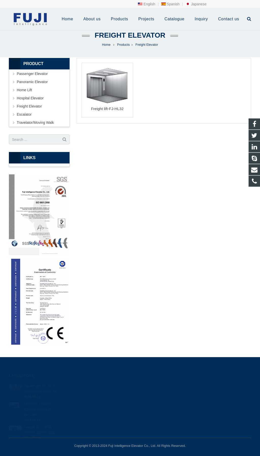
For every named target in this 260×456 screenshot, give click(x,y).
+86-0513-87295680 (154, 392)
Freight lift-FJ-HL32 (107, 109)
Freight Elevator (130, 35)
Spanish (170, 4)
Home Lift (24, 90)
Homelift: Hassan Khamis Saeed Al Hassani (37, 402)
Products (123, 45)
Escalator (24, 114)
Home (106, 45)
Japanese (196, 4)
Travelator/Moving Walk (35, 122)
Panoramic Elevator (32, 82)
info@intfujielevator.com (157, 400)
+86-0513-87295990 (153, 385)
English (146, 4)
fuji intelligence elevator (155, 407)
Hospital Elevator (30, 98)
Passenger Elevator (32, 74)
